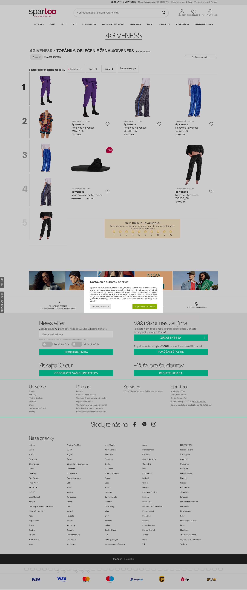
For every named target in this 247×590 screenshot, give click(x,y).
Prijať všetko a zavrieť (145, 306)
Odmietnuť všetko (100, 306)
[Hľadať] (164, 13)
